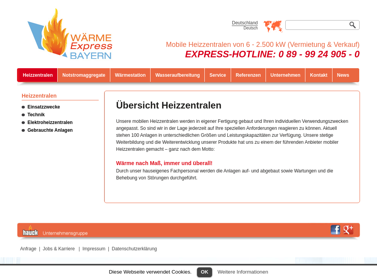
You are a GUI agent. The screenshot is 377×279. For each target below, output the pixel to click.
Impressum (93, 248)
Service (217, 75)
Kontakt (318, 75)
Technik (36, 114)
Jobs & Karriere (59, 248)
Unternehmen (285, 75)
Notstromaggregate (83, 75)
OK (205, 272)
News (343, 75)
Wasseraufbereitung (177, 75)
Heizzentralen (38, 75)
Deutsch (250, 28)
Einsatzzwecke (43, 107)
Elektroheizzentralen (50, 122)
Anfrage (28, 248)
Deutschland (245, 23)
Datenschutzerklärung (134, 248)
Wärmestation (130, 75)
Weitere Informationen (243, 272)
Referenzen (248, 75)
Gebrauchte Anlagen (50, 130)
